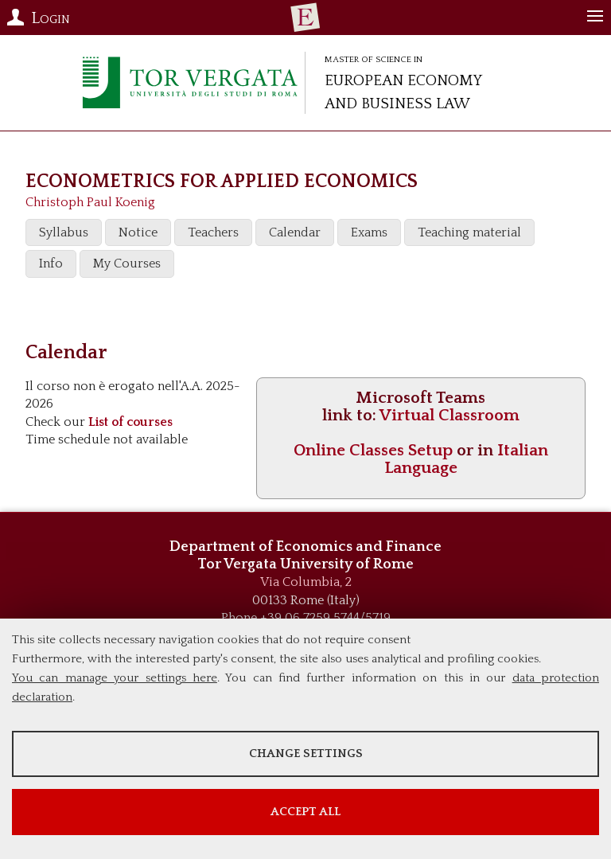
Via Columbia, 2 (306, 582)
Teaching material (469, 232)
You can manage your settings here (114, 678)
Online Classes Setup (373, 450)
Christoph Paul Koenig (90, 202)
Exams (369, 232)
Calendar (295, 232)
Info (51, 263)
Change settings (306, 753)
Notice (138, 232)
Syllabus (63, 232)
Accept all (305, 811)
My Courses (127, 263)
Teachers (213, 232)
